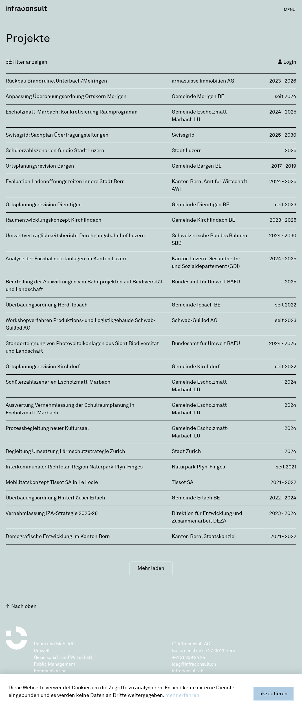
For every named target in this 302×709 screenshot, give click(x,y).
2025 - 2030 (282, 135)
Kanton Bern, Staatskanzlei (204, 536)
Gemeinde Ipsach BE (196, 305)
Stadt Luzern (187, 150)
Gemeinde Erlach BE (196, 498)
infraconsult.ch (187, 671)
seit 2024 (285, 96)
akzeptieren (273, 693)
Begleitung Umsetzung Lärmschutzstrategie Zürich (65, 451)
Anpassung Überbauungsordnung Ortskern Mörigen (66, 96)
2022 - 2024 (282, 498)
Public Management (55, 664)
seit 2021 (286, 467)
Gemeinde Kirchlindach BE (203, 220)
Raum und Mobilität (54, 643)
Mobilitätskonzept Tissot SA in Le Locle (52, 482)
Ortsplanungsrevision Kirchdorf (43, 366)
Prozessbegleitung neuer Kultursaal (47, 428)
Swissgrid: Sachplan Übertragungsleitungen (57, 135)
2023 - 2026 (282, 81)
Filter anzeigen (26, 61)
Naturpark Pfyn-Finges (198, 467)
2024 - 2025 (282, 112)
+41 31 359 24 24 (188, 657)
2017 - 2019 (283, 166)
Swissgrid (183, 135)
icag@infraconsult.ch (194, 664)
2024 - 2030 (282, 235)
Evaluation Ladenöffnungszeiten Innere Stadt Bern (65, 181)
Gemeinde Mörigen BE (198, 96)
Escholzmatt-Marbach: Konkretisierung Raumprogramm (72, 112)
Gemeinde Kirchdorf (196, 366)
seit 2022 (285, 305)
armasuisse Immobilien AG (203, 81)
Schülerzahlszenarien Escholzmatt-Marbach (58, 382)
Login (286, 61)
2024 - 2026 (282, 343)
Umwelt (42, 650)
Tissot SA (182, 482)
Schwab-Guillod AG (194, 320)
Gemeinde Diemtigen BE (200, 204)
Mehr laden (151, 568)
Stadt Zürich (186, 451)
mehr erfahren (182, 695)
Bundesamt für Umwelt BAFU (206, 282)
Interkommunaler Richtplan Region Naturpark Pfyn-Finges (74, 467)
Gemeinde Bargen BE (197, 166)
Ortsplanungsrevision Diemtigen (44, 204)
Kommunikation (50, 671)
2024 (290, 382)
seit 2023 (285, 204)
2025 (290, 150)
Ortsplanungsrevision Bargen (40, 166)
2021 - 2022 (283, 482)
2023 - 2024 (282, 513)
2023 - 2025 (283, 220)
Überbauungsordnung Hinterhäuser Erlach (55, 498)
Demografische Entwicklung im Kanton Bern (58, 536)
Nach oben (24, 606)
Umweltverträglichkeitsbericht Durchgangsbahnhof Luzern (75, 235)
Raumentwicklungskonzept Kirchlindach (54, 220)
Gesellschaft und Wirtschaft (63, 657)
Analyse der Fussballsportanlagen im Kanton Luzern (67, 258)
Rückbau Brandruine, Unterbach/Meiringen (56, 81)
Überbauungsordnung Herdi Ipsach (47, 305)
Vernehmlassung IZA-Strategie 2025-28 (52, 513)
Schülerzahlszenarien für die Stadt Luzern (55, 150)
